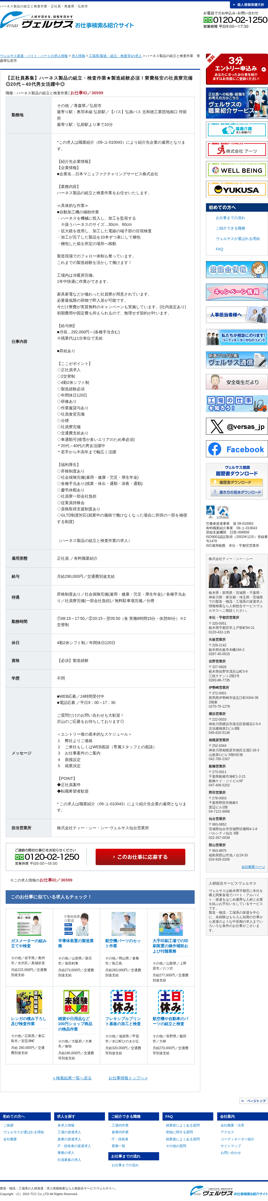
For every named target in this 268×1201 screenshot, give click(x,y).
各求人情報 (66, 1125)
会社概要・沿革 (232, 1125)
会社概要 (10, 1139)
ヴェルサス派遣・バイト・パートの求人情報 (34, 56)
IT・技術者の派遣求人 (74, 1146)
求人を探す (80, 39)
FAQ (206, 39)
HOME (9, 39)
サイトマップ (231, 1146)
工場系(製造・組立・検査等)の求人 (115, 56)
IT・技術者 (120, 1139)
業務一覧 (118, 1146)
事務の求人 (66, 1153)
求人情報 (78, 56)
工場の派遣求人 (69, 1132)
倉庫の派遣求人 (69, 1139)
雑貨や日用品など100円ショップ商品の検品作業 (75, 1023)
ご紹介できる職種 (122, 39)
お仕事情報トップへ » (128, 1078)
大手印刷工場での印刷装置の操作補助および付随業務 (170, 946)
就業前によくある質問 (183, 1125)
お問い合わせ (231, 1153)
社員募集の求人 (69, 1160)
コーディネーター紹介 (237, 1139)
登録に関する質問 (179, 1132)
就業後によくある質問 (183, 1139)
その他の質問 (176, 1146)
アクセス (227, 1132)
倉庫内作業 (120, 1132)
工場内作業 (120, 1125)
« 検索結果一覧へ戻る (72, 1078)
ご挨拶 (8, 1125)
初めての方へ (39, 39)
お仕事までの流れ (164, 39)
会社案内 (247, 39)
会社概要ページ (253, 867)
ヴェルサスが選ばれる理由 (238, 239)
